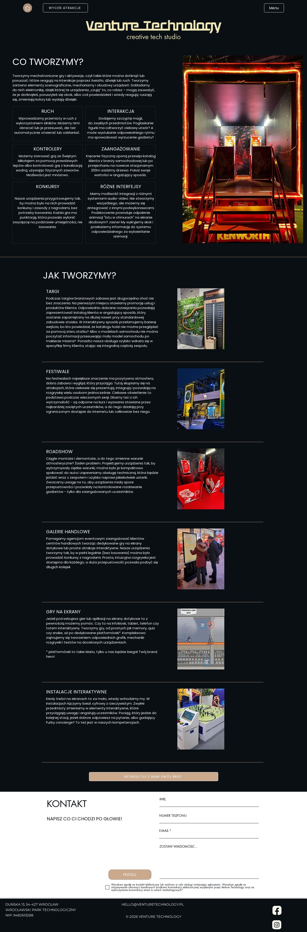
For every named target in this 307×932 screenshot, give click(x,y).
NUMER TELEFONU (173, 815)
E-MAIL (164, 830)
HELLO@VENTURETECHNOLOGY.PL (153, 904)
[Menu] (274, 7)
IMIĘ (162, 799)
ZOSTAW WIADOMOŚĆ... (178, 846)
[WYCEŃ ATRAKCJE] (65, 7)
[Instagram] (277, 924)
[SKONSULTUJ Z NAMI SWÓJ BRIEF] (153, 776)
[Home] (27, 7)
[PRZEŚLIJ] (129, 875)
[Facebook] (277, 910)
